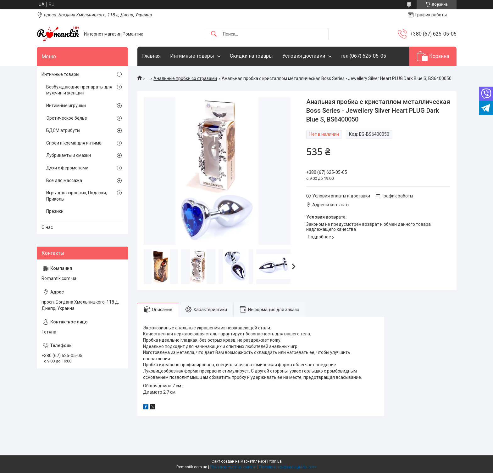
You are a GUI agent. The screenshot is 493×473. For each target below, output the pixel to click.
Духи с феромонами (67, 167)
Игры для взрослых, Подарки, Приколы (76, 196)
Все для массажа (64, 180)
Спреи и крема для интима (74, 142)
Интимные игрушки (66, 105)
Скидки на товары (251, 56)
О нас (47, 227)
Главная (151, 56)
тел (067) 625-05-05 (363, 56)
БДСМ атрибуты (63, 130)
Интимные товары (192, 56)
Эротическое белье (66, 118)
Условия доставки (303, 56)
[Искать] (213, 34)
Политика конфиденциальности (288, 467)
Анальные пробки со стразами (185, 78)
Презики (55, 211)
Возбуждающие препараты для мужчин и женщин (79, 90)
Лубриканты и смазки (68, 155)
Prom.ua (274, 461)
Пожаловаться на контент (233, 467)
